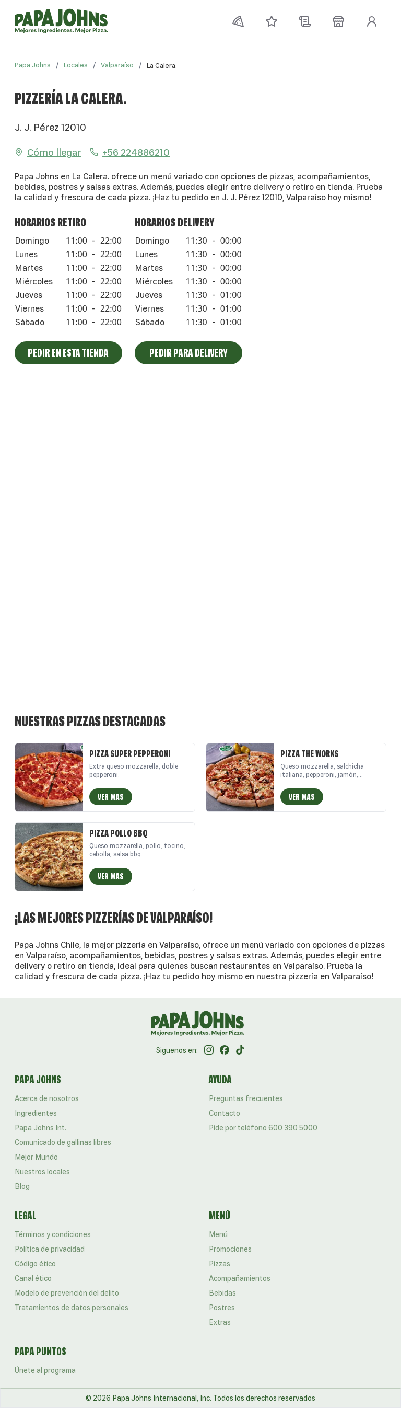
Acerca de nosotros (47, 1098)
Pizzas (219, 1264)
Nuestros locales (42, 1171)
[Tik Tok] (240, 1050)
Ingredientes (36, 1113)
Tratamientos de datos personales (71, 1307)
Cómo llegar (48, 152)
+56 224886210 (130, 152)
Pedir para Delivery (188, 353)
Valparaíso (117, 65)
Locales (76, 65)
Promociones (230, 1249)
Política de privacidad (50, 1249)
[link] (162, 65)
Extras (220, 1322)
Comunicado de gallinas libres (63, 1142)
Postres (222, 1307)
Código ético (35, 1264)
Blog (22, 1186)
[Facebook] (224, 1050)
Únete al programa (45, 1370)
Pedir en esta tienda (68, 353)
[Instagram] (209, 1050)
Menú (218, 1234)
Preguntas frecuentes (246, 1098)
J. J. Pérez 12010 (50, 127)
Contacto (224, 1113)
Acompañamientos (239, 1278)
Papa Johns (33, 65)
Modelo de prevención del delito (67, 1293)
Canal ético (33, 1278)
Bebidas (222, 1293)
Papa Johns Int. (40, 1128)
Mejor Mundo (36, 1157)
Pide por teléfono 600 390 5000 (263, 1128)
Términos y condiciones (53, 1234)
